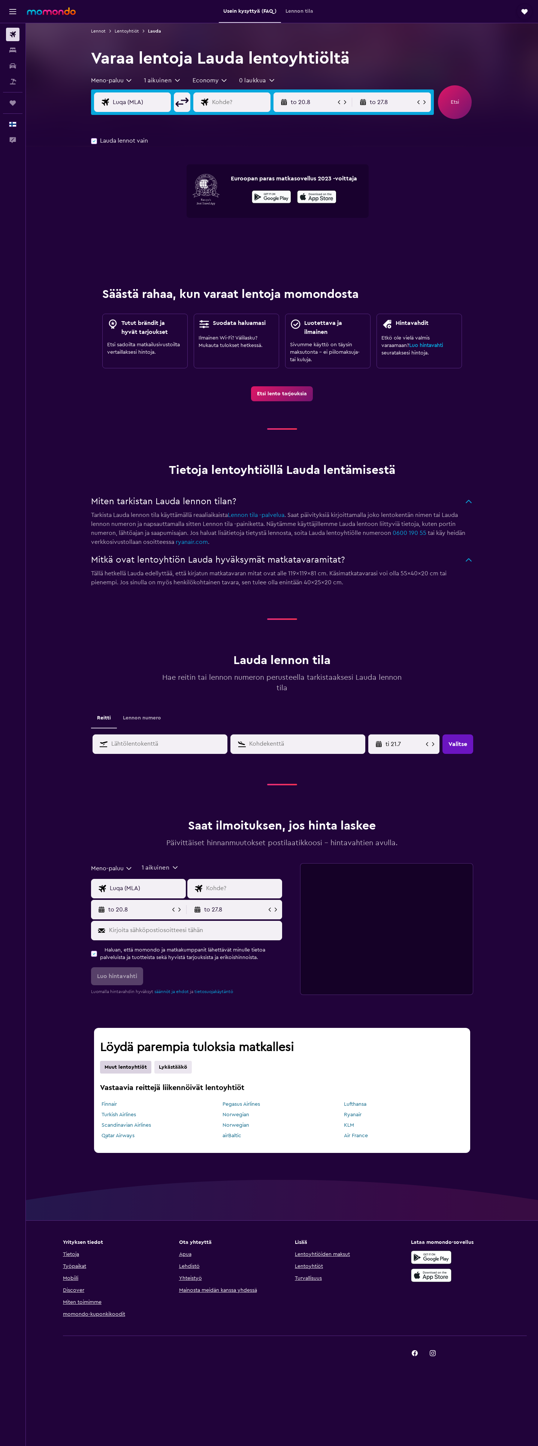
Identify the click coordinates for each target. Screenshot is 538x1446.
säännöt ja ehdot (171, 991)
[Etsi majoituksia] (12, 50)
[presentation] (316, 197)
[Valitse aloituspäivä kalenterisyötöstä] (405, 744)
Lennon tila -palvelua (256, 515)
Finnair (109, 1104)
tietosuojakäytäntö (213, 991)
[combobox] (112, 80)
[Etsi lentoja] (12, 34)
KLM (349, 1125)
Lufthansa (355, 1104)
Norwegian (236, 1114)
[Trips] (12, 102)
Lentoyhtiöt (127, 31)
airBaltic (232, 1135)
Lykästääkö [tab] (173, 1067)
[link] (282, 393)
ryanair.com (192, 542)
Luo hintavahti (426, 345)
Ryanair (353, 1114)
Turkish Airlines (119, 1114)
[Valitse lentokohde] (239, 102)
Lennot (98, 31)
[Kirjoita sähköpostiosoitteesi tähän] (194, 930)
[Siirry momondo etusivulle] (51, 11)
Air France (356, 1135)
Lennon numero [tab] (142, 718)
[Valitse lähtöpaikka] (140, 102)
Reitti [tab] (104, 718)
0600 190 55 (409, 533)
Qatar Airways (118, 1135)
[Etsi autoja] (12, 65)
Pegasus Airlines (241, 1104)
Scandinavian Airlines (126, 1125)
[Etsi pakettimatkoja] (12, 81)
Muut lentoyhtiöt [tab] (126, 1067)
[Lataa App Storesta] (316, 198)
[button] (12, 11)
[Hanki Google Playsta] (271, 198)
